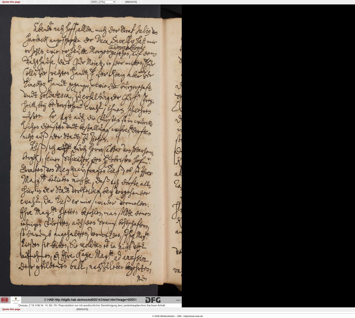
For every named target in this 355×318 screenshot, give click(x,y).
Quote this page (11, 2)
